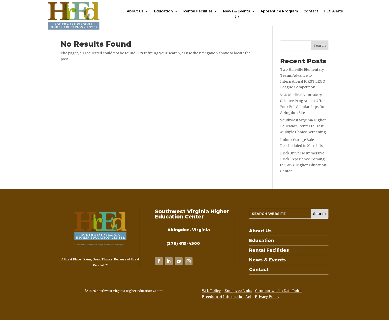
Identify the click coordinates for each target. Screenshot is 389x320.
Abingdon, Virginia (188, 229)
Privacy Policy (267, 296)
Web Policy (211, 290)
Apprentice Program (279, 11)
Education (163, 11)
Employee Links (238, 290)
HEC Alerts (333, 11)
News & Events (236, 11)
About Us (135, 11)
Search (320, 45)
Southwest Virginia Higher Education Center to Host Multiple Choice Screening (303, 126)
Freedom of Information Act (226, 296)
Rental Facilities (198, 11)
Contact (310, 11)
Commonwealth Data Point (278, 290)
